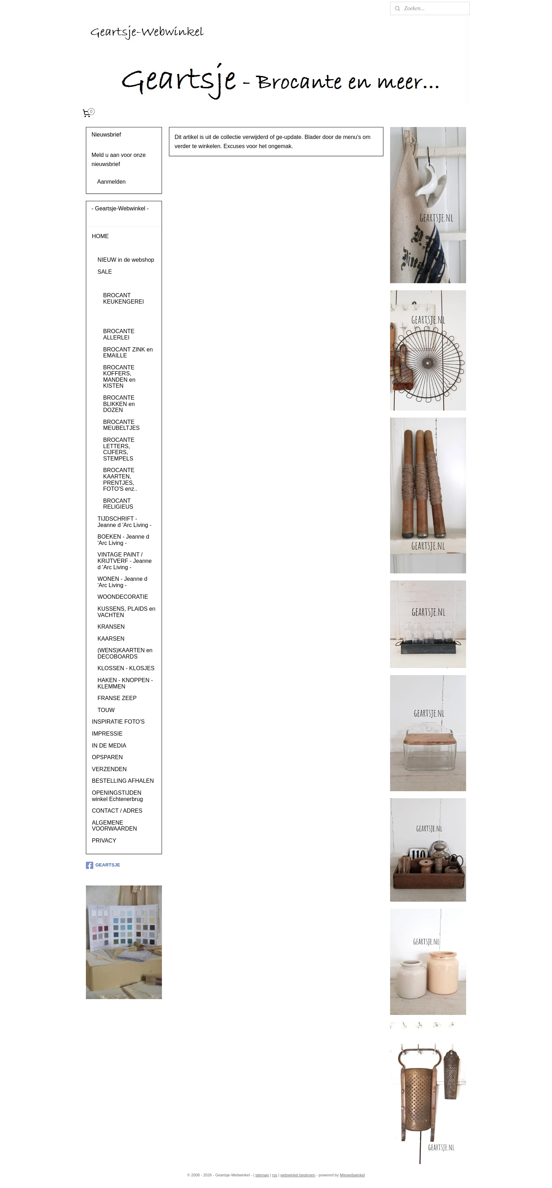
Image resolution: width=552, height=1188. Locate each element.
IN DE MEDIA (109, 746)
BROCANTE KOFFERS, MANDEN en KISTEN (119, 376)
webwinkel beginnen (298, 1175)
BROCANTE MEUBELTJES (121, 425)
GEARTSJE (103, 865)
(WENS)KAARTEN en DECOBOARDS (125, 653)
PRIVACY (104, 841)
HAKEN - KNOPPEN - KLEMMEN (125, 683)
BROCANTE (113, 283)
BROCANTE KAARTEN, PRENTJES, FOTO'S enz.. (120, 479)
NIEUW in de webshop (126, 260)
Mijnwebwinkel (352, 1175)
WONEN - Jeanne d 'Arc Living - (122, 582)
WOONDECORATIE (123, 597)
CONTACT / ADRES (117, 811)
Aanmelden (111, 182)
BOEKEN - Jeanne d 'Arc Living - (123, 540)
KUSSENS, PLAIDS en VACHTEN (127, 612)
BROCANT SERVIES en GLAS (127, 316)
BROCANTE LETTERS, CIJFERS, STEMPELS (118, 449)
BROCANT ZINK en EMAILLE (128, 353)
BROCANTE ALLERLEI (118, 334)
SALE (105, 272)
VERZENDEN (109, 769)
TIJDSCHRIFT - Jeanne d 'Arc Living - (124, 522)
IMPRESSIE (107, 734)
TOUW (106, 710)
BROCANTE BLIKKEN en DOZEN (119, 404)
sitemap (262, 1175)
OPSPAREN (107, 757)
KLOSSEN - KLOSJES (126, 668)
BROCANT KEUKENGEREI (123, 298)
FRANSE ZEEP (117, 698)
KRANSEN (111, 627)
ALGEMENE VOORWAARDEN (114, 826)
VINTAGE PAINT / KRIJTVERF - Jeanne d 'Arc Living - (125, 561)
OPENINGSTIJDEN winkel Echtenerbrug (117, 796)
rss (274, 1175)
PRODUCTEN (109, 248)
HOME (100, 236)
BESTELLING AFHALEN (123, 781)
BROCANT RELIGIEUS (118, 504)
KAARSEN (111, 639)
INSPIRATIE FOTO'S (118, 722)
